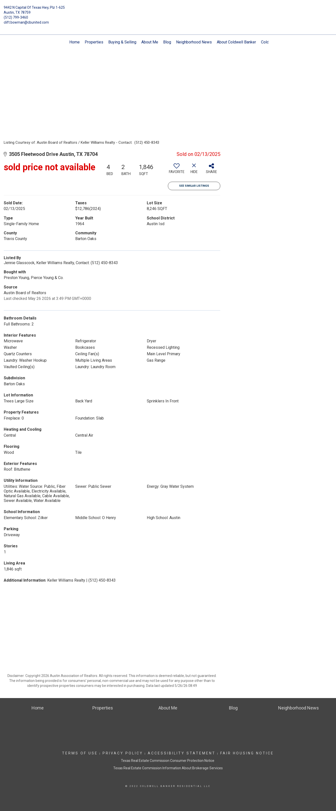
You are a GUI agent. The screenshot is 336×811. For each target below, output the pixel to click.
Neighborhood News (194, 42)
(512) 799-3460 (16, 17)
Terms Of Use (80, 753)
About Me (149, 42)
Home (74, 42)
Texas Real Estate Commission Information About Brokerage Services (168, 768)
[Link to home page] (168, 11)
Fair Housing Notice (247, 753)
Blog (167, 42)
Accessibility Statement (182, 753)
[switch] (176, 170)
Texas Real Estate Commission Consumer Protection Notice (168, 761)
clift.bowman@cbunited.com (26, 22)
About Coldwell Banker (236, 42)
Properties (94, 42)
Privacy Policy (123, 753)
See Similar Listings (194, 185)
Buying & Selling (122, 42)
